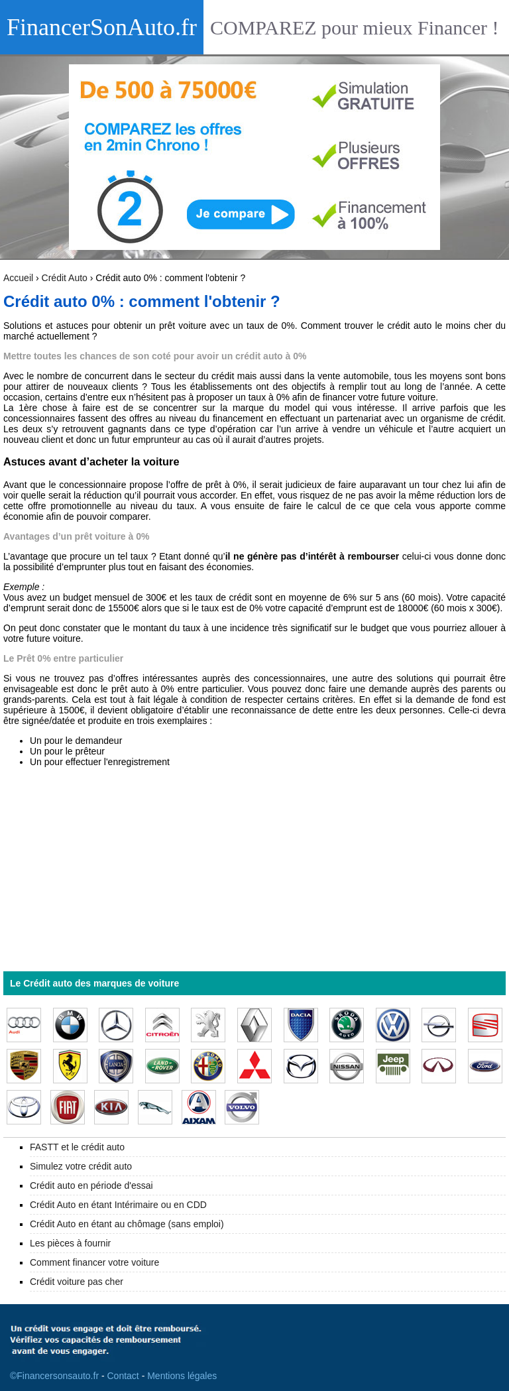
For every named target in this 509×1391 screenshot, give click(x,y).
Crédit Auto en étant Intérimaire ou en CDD (118, 1204)
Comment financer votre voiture (94, 1262)
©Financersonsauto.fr (54, 1375)
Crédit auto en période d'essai (91, 1185)
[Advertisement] (254, 869)
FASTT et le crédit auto (77, 1147)
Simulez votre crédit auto (81, 1166)
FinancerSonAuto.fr (102, 27)
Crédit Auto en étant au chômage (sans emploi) (127, 1224)
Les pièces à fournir (70, 1243)
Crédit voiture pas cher (76, 1281)
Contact (123, 1375)
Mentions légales (182, 1375)
